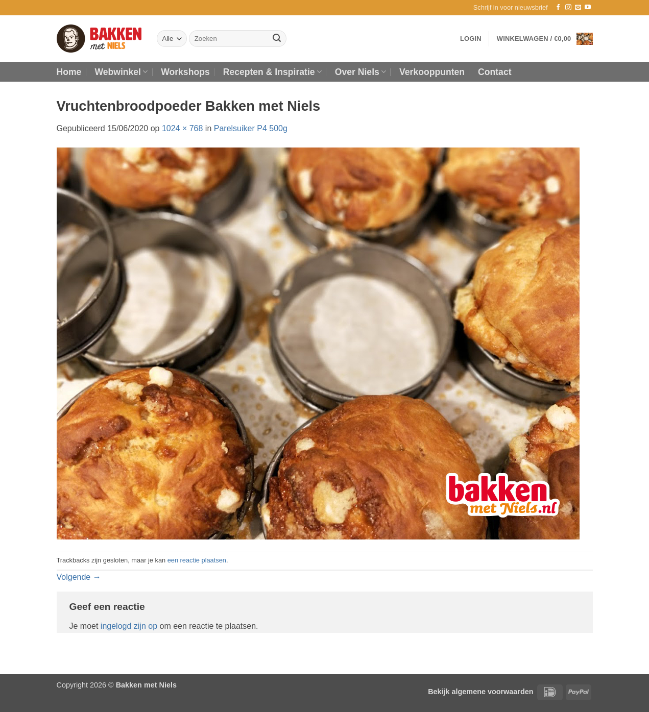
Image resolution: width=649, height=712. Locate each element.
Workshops (185, 72)
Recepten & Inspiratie (272, 72)
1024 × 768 (182, 128)
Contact (495, 72)
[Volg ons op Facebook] (558, 7)
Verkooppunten (432, 72)
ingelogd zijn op (129, 626)
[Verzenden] (276, 38)
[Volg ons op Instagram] (568, 7)
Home (69, 72)
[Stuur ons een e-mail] (578, 7)
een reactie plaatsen (196, 560)
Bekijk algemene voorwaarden (480, 692)
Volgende (79, 577)
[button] (510, 7)
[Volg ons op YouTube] (588, 7)
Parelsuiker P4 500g (250, 128)
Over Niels (360, 72)
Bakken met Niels (146, 685)
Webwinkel (121, 72)
